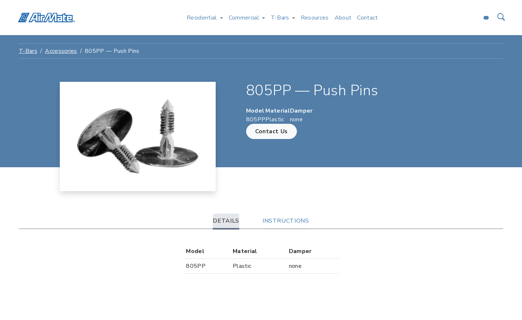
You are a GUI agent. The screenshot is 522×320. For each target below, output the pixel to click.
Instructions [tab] (285, 221)
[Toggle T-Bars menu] (293, 17)
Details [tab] (226, 221)
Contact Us (271, 131)
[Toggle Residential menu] (221, 17)
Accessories (61, 51)
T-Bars (28, 51)
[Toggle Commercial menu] (263, 17)
